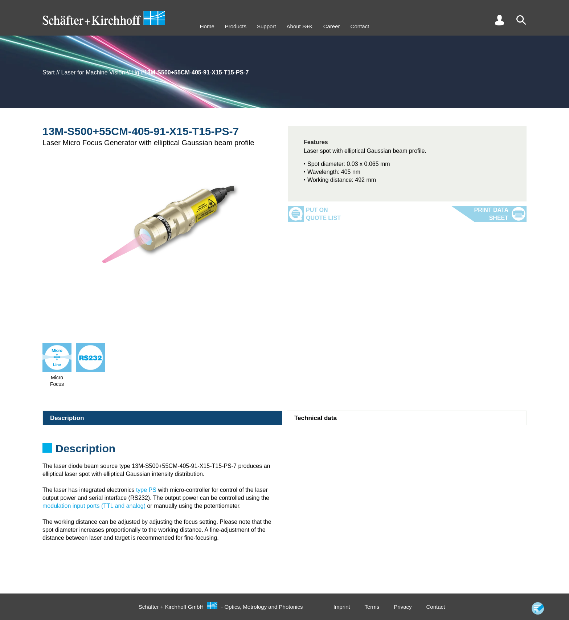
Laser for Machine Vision (93, 72)
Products (235, 26)
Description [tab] (67, 418)
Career (331, 26)
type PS (146, 490)
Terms (371, 607)
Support (266, 26)
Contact (360, 26)
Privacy (403, 607)
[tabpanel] (284, 451)
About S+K (300, 26)
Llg (135, 72)
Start (48, 72)
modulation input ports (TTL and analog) (94, 506)
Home (207, 26)
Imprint (341, 607)
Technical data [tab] (315, 418)
